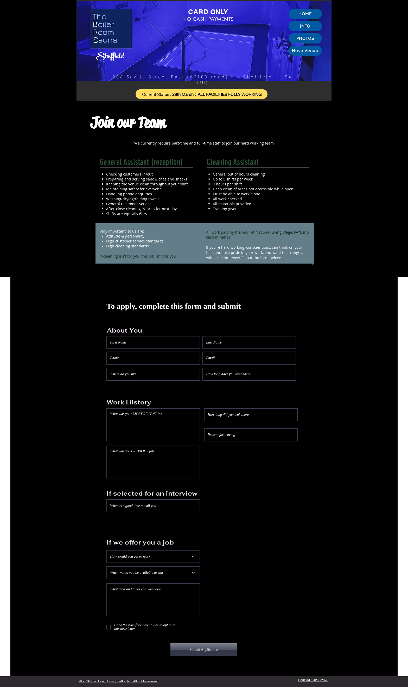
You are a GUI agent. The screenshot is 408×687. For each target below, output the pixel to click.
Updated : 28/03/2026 (313, 680)
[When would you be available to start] (153, 572)
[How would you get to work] (153, 556)
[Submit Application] (203, 649)
